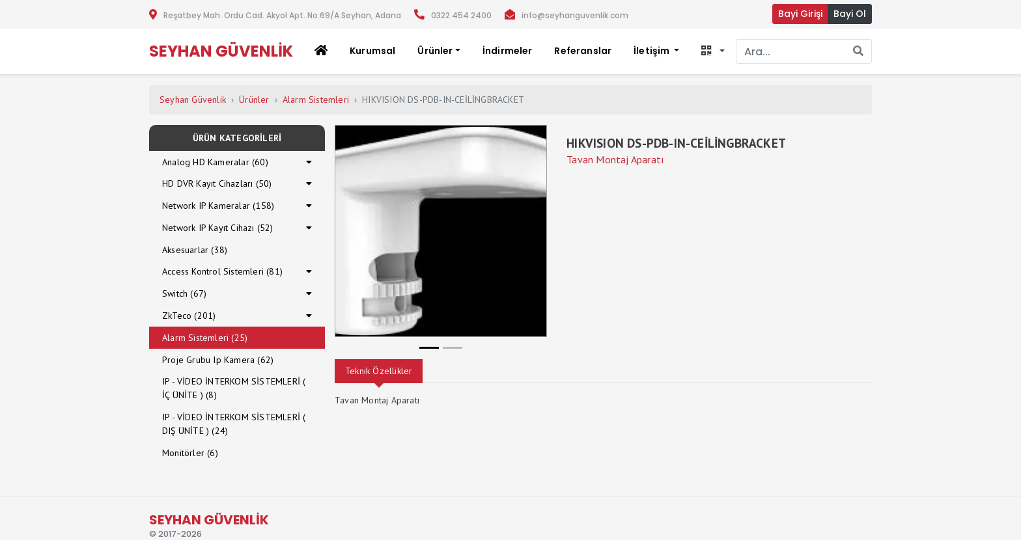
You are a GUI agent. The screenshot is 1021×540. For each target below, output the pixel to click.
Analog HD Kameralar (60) (215, 162)
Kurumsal (372, 50)
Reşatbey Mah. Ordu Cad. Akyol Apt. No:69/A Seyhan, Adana (282, 15)
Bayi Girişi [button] (800, 13)
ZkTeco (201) (189, 315)
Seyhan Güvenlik (193, 99)
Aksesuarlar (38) (194, 250)
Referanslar (582, 50)
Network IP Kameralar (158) (218, 205)
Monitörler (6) (190, 453)
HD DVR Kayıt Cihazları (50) (217, 183)
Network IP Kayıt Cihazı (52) (217, 228)
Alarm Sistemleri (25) (204, 338)
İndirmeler (508, 50)
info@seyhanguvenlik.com (575, 15)
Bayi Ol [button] (849, 13)
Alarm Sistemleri (316, 99)
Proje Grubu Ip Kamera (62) (217, 360)
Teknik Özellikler (378, 371)
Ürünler (254, 99)
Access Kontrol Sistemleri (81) (222, 271)
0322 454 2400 (461, 15)
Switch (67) (184, 293)
